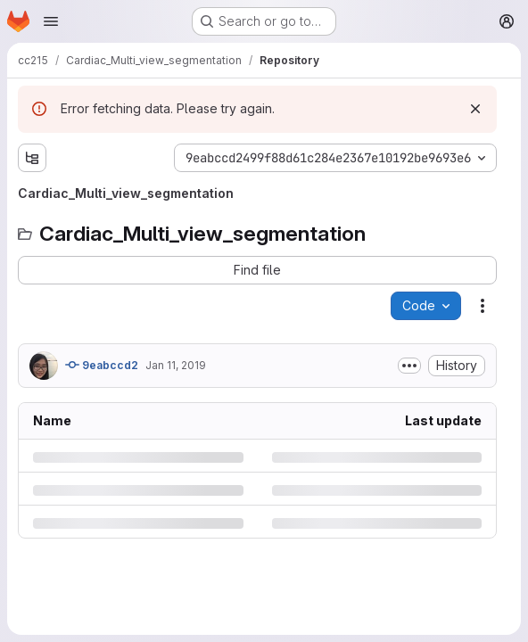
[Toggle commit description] (409, 366)
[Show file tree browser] (32, 158)
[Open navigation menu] (51, 21)
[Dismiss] (475, 108)
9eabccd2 (101, 365)
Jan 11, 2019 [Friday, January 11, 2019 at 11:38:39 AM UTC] (175, 365)
